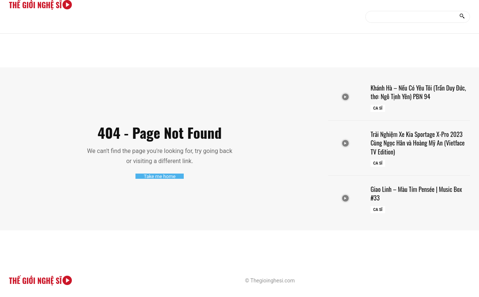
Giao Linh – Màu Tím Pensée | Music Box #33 (419, 193)
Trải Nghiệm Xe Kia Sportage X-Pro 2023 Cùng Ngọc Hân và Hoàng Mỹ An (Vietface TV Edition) (419, 142)
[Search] (462, 17)
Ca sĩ (377, 108)
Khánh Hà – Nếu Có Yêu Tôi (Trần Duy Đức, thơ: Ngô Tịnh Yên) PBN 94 (415, 92)
